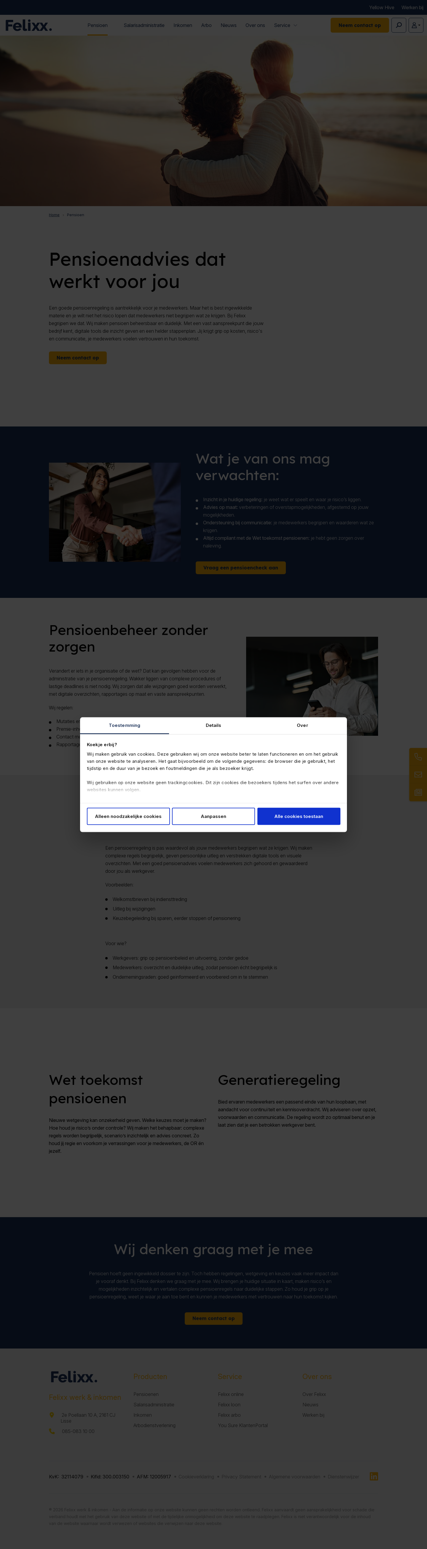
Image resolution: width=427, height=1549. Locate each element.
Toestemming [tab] (124, 725)
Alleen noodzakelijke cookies (128, 816)
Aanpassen (213, 816)
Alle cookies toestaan (298, 816)
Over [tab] (302, 725)
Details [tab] (214, 725)
